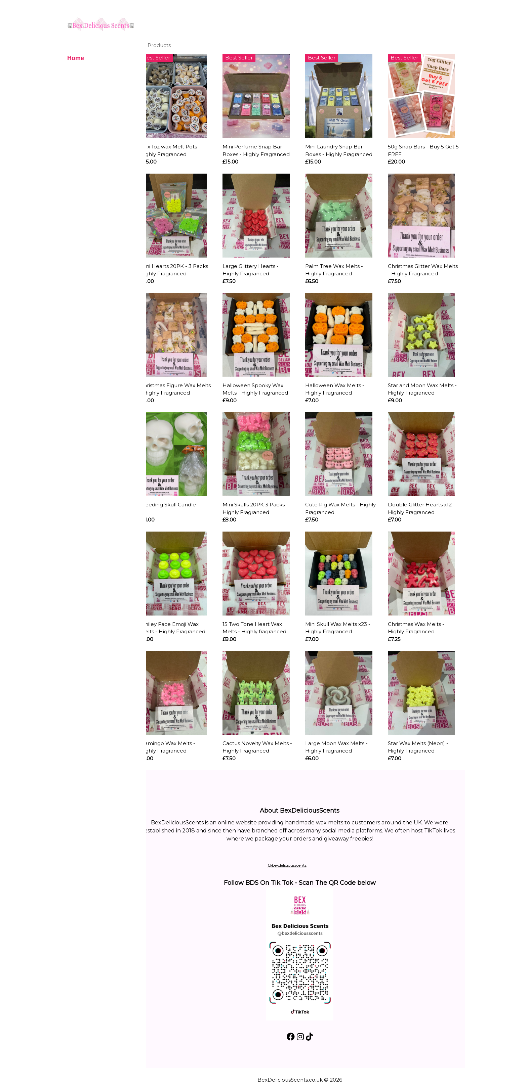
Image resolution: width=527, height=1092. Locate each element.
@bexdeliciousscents (298, 865)
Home (75, 58)
